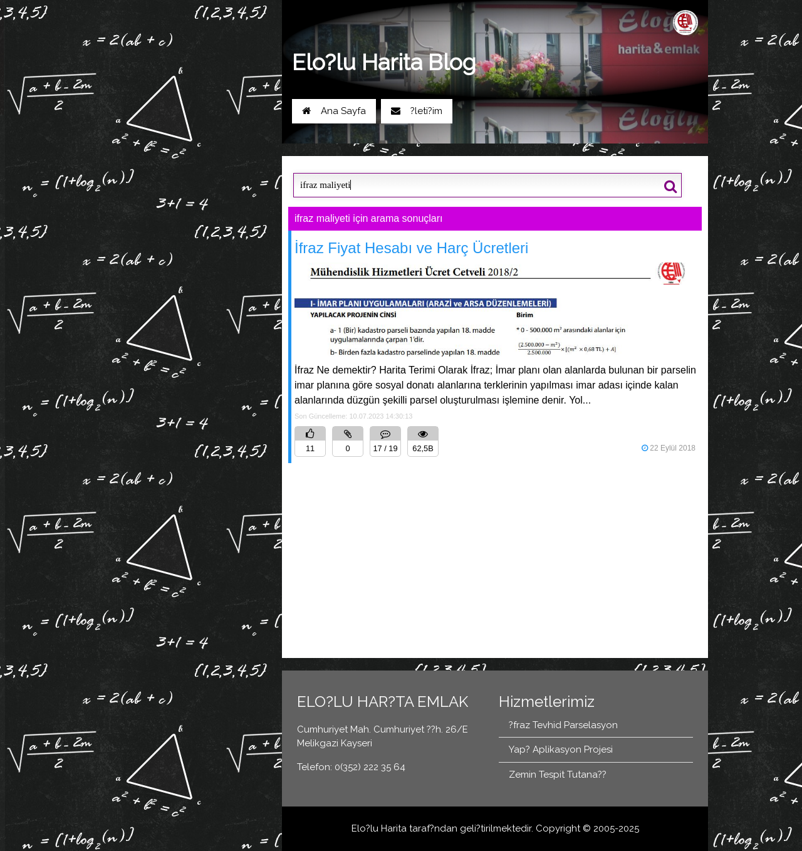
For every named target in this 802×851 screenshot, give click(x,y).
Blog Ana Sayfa (150, 180)
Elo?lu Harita (379, 828)
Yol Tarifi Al (148, 141)
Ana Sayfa (334, 111)
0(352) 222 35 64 (228, 141)
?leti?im (416, 111)
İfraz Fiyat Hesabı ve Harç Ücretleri (411, 247)
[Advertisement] (495, 555)
